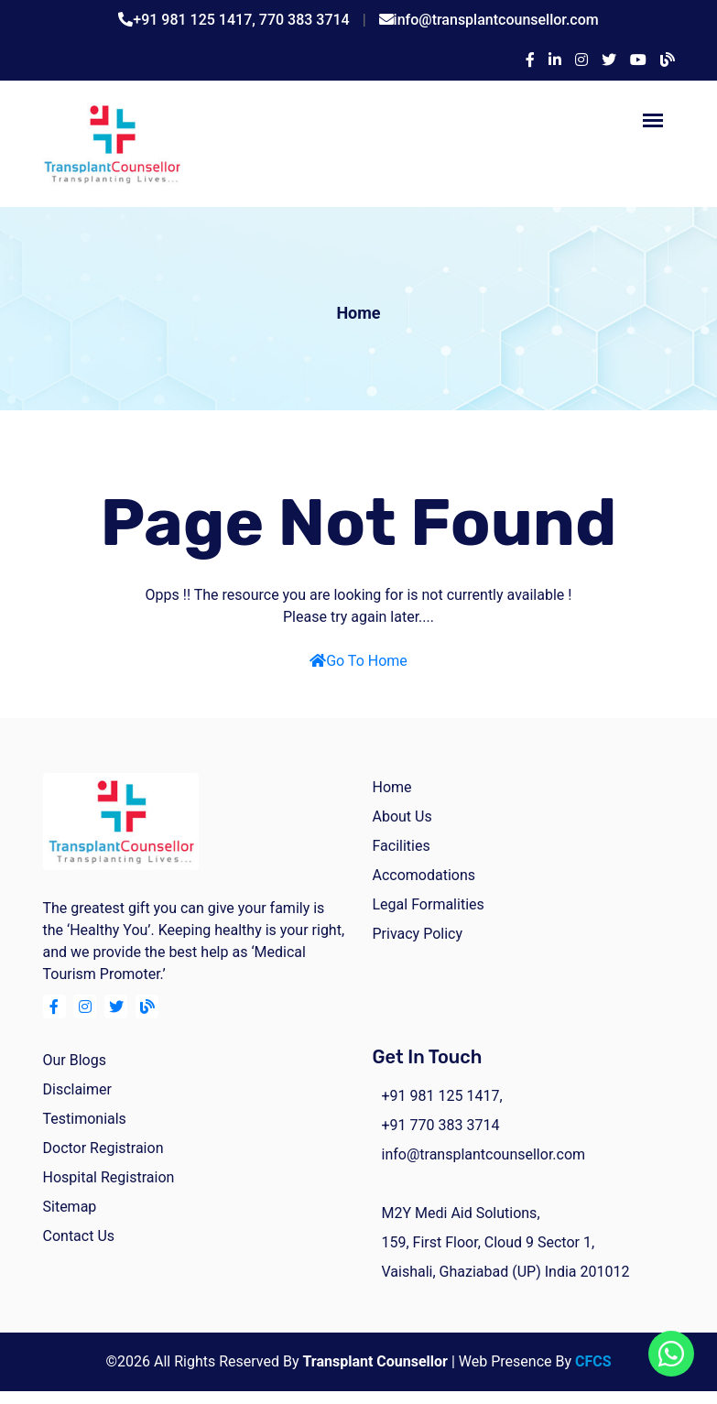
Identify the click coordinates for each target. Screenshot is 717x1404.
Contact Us (79, 1236)
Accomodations (424, 875)
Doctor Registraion (103, 1148)
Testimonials (84, 1118)
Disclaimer (77, 1089)
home (392, 787)
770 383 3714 (304, 19)
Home (358, 312)
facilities (401, 845)
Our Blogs (74, 1060)
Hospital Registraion (109, 1177)
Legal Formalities (428, 904)
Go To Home (358, 660)
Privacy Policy (418, 933)
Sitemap (70, 1206)
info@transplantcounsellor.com (496, 19)
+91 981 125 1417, (196, 19)
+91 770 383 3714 (441, 1125)
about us (402, 816)
